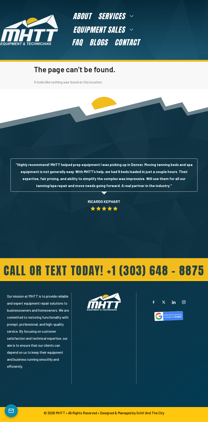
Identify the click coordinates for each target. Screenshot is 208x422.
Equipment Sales (105, 29)
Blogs (98, 42)
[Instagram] (183, 302)
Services (117, 16)
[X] (163, 302)
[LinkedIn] (173, 302)
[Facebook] (153, 302)
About (82, 16)
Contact (126, 42)
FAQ (77, 42)
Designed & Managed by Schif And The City (132, 413)
